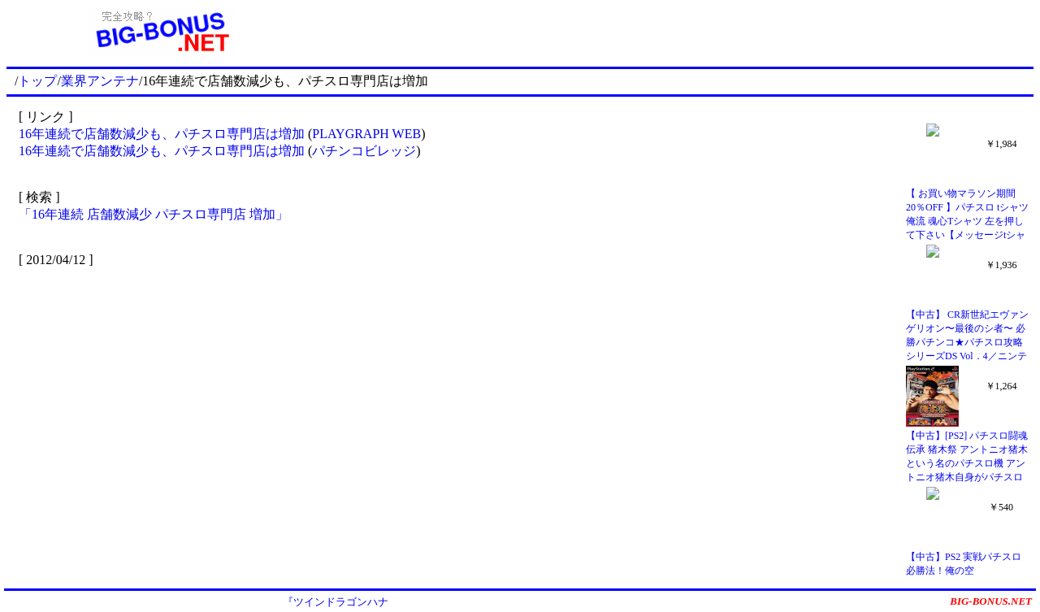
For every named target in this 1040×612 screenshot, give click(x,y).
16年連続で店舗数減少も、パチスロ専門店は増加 (162, 134)
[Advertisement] (674, 31)
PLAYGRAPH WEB (366, 134)
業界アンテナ (100, 81)
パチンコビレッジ (364, 151)
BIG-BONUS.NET (991, 601)
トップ (37, 81)
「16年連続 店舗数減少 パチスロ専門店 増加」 (153, 214)
